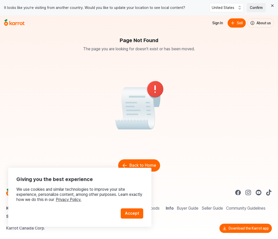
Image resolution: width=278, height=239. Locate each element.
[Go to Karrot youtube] (258, 192)
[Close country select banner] (272, 5)
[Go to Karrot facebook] (238, 192)
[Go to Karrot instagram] (248, 192)
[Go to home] (14, 23)
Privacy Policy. (68, 199)
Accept (132, 213)
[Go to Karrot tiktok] (269, 192)
